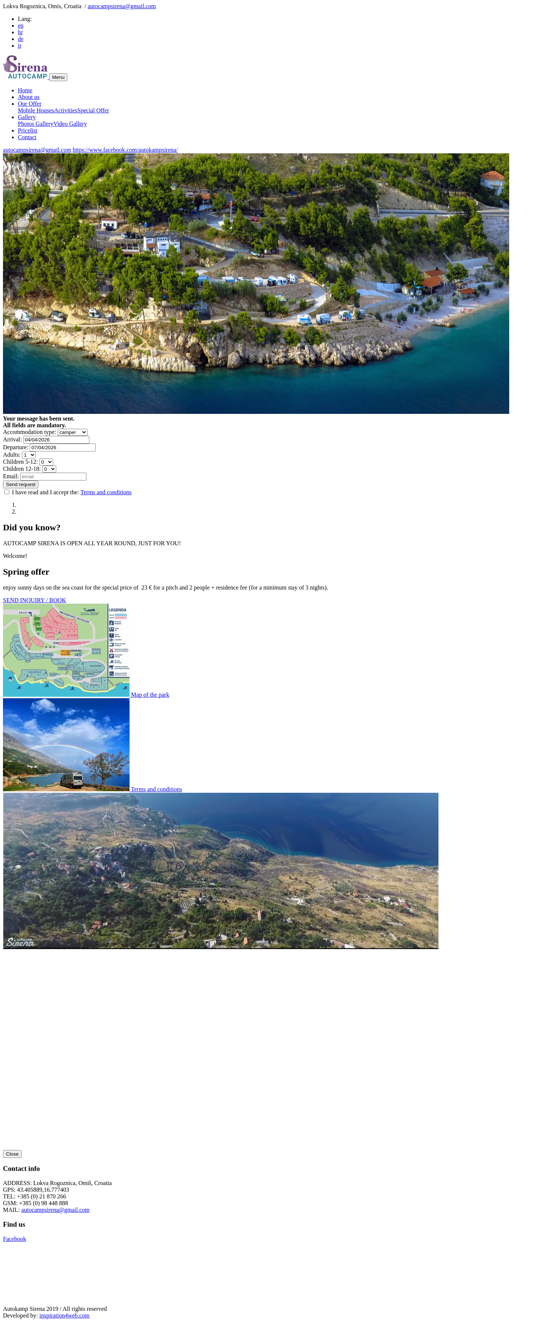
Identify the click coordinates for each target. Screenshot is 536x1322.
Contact (27, 137)
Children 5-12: (20, 462)
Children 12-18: (22, 469)
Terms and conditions (106, 492)
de (20, 39)
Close (12, 1154)
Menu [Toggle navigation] (58, 77)
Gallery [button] (27, 117)
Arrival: (12, 439)
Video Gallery (70, 124)
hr (20, 32)
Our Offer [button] (29, 103)
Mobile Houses (36, 110)
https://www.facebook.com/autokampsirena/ (125, 150)
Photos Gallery (36, 124)
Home (25, 90)
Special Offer (93, 110)
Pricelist (27, 130)
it (19, 45)
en (20, 25)
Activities (65, 110)
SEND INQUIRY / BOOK (34, 600)
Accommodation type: (29, 432)
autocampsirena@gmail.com (122, 6)
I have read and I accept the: (68, 492)
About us (28, 97)
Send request (20, 484)
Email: (11, 476)
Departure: (15, 447)
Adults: (11, 454)
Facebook (14, 1239)
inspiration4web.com (64, 1315)
